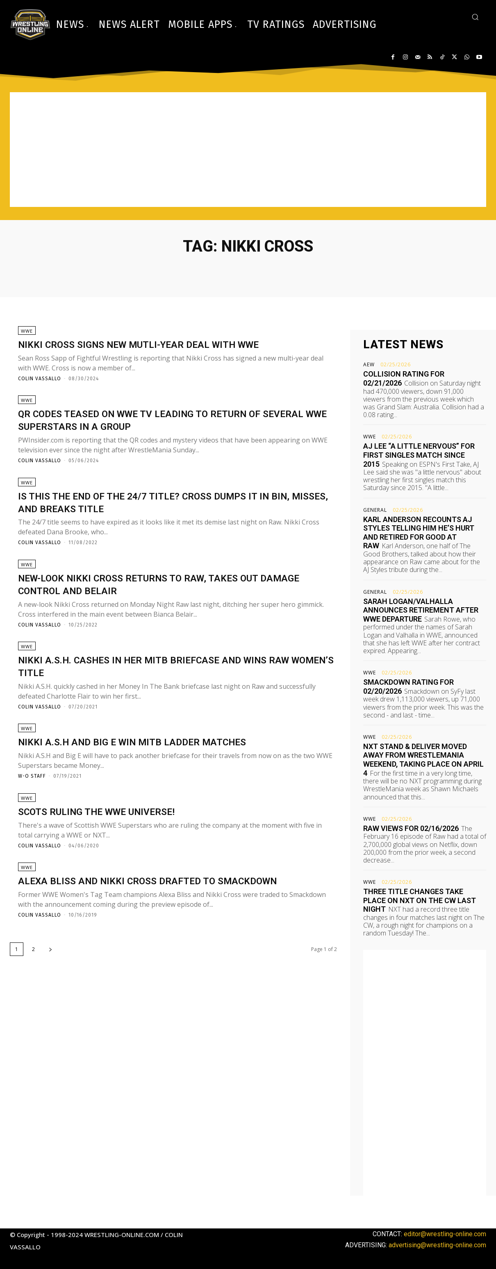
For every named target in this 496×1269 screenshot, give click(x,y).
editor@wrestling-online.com (445, 1234)
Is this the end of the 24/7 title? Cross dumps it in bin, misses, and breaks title (170, 513)
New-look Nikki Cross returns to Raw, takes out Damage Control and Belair (165, 599)
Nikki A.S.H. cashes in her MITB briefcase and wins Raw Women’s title (169, 685)
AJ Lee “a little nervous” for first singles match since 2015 (419, 455)
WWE (27, 334)
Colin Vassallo (39, 382)
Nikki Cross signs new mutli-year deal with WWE (166, 347)
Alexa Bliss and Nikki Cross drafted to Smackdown (175, 911)
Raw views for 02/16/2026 (411, 828)
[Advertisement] (248, 149)
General (375, 510)
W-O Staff (32, 799)
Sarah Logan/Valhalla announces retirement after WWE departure (420, 610)
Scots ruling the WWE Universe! (115, 837)
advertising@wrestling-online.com (437, 1245)
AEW (369, 364)
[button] (475, 17)
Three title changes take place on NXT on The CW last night (419, 900)
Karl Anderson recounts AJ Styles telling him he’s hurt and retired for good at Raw (418, 532)
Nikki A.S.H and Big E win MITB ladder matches (156, 765)
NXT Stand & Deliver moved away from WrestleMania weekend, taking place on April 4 (423, 759)
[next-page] (50, 980)
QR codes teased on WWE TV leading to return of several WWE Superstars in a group (167, 427)
